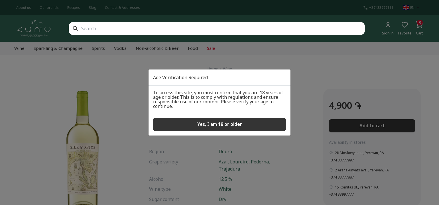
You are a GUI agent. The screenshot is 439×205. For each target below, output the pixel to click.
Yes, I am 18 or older (219, 124)
